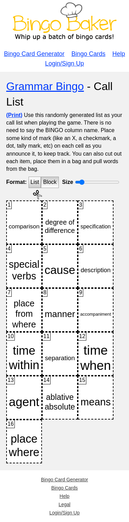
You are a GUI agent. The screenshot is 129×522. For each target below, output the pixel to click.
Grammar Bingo (45, 86)
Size (67, 182)
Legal (64, 504)
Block (49, 182)
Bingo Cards (89, 53)
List (35, 182)
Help (118, 53)
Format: (16, 182)
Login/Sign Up (64, 63)
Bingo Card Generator (34, 53)
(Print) (14, 115)
